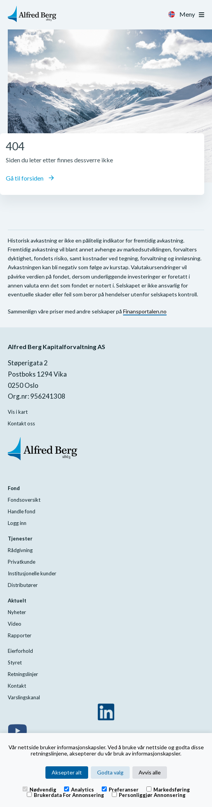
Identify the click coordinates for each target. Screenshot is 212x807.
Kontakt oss (21, 423)
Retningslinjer (23, 674)
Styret (15, 662)
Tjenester (20, 538)
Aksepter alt (67, 772)
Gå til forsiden (30, 178)
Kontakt (17, 686)
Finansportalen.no (145, 311)
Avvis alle (150, 772)
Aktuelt (17, 600)
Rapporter (19, 635)
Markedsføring (168, 789)
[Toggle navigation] (201, 14)
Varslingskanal (24, 697)
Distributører (23, 585)
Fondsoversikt (24, 500)
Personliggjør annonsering (149, 794)
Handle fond (21, 511)
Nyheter (17, 612)
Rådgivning (20, 550)
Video (14, 624)
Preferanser (120, 789)
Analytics (79, 789)
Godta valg (110, 772)
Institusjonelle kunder (32, 573)
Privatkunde (21, 562)
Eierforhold (20, 651)
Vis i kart (18, 412)
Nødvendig (39, 789)
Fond (14, 488)
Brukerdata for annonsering (65, 794)
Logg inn (17, 523)
